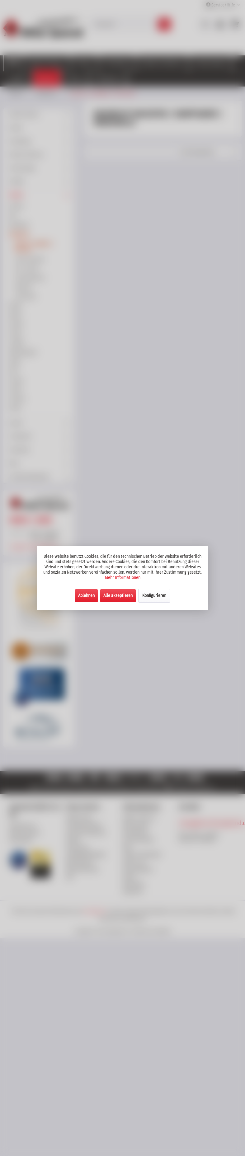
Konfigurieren (154, 595)
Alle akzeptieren (118, 595)
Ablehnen (86, 595)
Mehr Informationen (122, 577)
